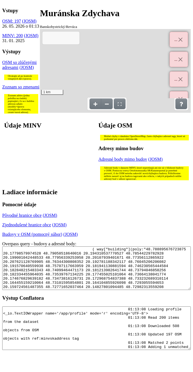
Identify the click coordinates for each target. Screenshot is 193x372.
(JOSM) (29, 21)
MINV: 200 (12, 35)
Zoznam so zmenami (20, 87)
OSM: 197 (11, 21)
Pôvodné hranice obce (22, 215)
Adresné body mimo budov (122, 159)
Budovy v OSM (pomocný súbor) (32, 234)
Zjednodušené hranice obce (26, 224)
